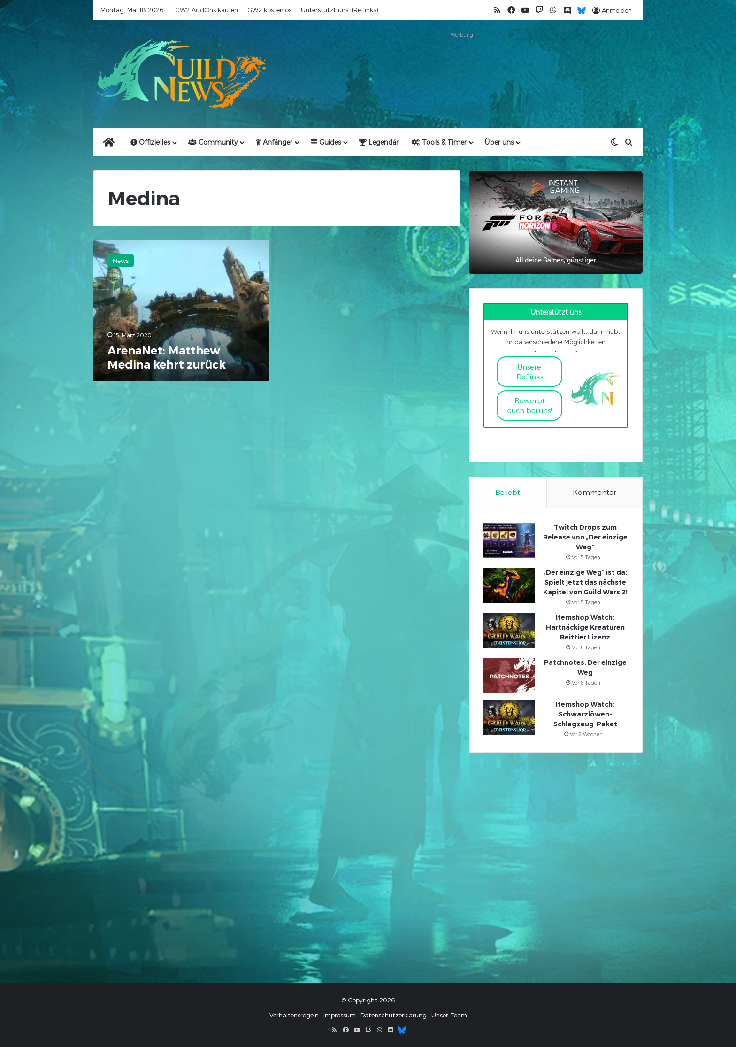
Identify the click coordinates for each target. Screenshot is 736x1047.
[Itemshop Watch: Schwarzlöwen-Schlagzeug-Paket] (509, 717)
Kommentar (594, 492)
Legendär (379, 142)
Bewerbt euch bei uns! (529, 405)
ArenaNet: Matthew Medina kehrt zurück (166, 357)
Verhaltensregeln (294, 1015)
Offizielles (150, 142)
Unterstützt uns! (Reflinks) (339, 10)
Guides (326, 142)
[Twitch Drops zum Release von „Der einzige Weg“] (509, 540)
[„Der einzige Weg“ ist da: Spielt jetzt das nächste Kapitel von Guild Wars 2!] (509, 585)
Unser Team (449, 1015)
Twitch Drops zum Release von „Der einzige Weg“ (585, 537)
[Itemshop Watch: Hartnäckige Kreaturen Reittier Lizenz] (509, 630)
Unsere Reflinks (529, 371)
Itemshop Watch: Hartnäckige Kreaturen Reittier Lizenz (585, 627)
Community (213, 142)
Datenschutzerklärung (393, 1015)
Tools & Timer (439, 142)
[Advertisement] (462, 62)
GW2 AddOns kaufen (206, 10)
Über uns (499, 142)
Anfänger (274, 142)
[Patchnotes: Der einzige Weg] (509, 675)
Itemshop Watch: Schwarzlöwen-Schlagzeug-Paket (585, 714)
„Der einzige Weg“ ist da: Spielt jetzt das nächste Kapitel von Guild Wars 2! (585, 582)
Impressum (339, 1015)
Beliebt (507, 492)
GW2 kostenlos (269, 10)
